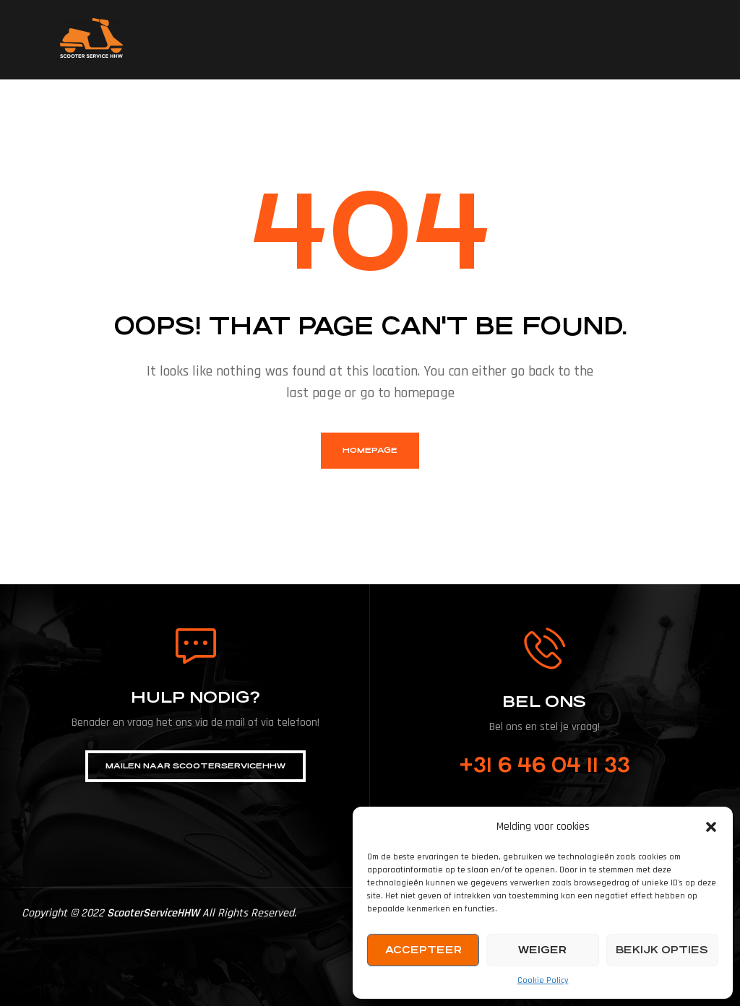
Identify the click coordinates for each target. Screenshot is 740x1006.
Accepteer (423, 949)
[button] (711, 827)
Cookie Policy (543, 980)
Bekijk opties (662, 949)
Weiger (542, 949)
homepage (370, 450)
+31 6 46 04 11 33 (544, 765)
